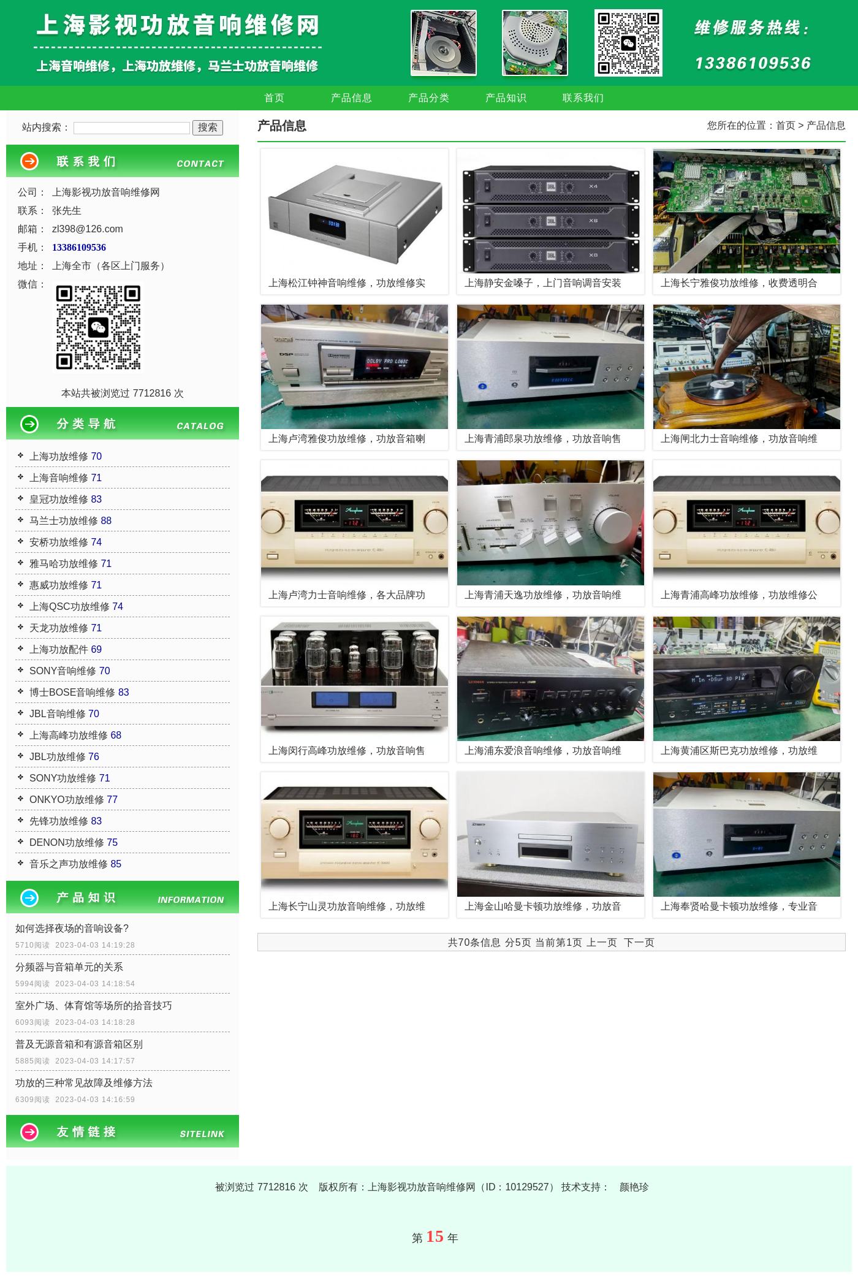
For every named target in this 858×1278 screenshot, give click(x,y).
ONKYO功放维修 (66, 799)
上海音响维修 (58, 478)
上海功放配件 (58, 649)
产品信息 (352, 98)
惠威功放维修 (58, 585)
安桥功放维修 (58, 542)
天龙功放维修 (58, 628)
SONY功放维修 (62, 778)
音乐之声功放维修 (68, 864)
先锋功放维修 (58, 821)
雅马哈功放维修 (63, 563)
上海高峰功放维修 (68, 735)
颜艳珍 (634, 1187)
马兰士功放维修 (63, 520)
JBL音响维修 (57, 714)
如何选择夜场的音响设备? (72, 928)
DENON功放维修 (66, 842)
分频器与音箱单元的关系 (69, 967)
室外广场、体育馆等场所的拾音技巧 (93, 1005)
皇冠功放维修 (58, 499)
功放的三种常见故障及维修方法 (84, 1083)
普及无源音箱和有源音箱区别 (79, 1044)
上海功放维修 (58, 456)
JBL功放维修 (57, 756)
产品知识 (506, 98)
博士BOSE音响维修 (72, 692)
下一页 (639, 942)
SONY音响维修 (62, 671)
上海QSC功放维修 (69, 606)
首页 (274, 98)
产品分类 (429, 98)
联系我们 (583, 98)
